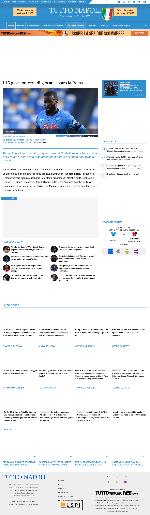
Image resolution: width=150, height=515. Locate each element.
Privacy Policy (64, 492)
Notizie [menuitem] (20, 26)
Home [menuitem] (11, 26)
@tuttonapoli (40, 142)
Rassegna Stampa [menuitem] (75, 26)
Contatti (62, 488)
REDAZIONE (46, 2)
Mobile (61, 480)
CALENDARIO (59, 2)
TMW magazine (19, 2)
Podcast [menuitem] (104, 26)
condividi (77, 136)
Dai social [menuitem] (92, 26)
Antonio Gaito (30, 501)
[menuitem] (3, 26)
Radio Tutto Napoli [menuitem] (121, 26)
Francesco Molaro (32, 504)
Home (6, 2)
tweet (91, 136)
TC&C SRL (19, 487)
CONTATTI (72, 2)
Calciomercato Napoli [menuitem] (53, 26)
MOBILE (82, 2)
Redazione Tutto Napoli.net (17, 142)
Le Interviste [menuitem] (33, 26)
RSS (59, 484)
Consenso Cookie (66, 496)
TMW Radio (33, 2)
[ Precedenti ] (124, 244)
